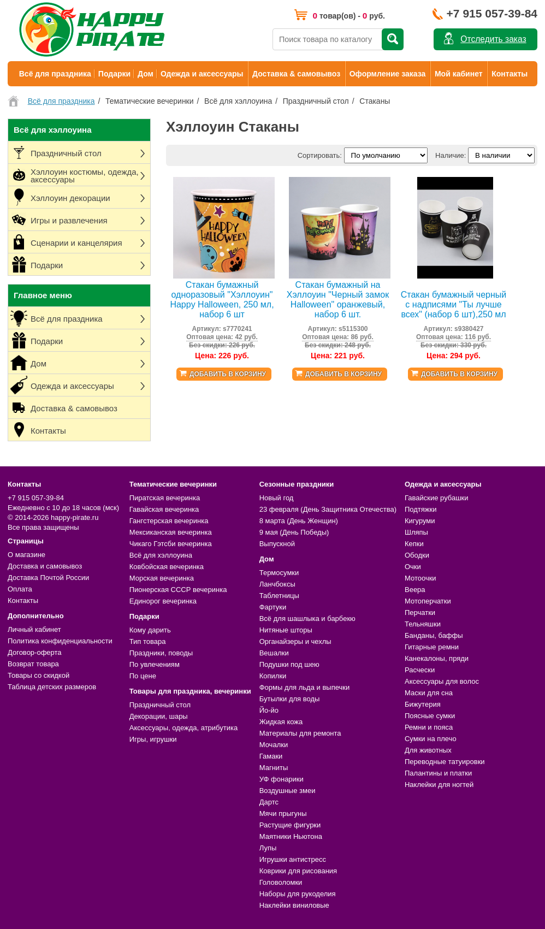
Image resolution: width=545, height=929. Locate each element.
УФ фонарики (281, 779)
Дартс (269, 802)
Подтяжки (421, 509)
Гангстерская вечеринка (169, 521)
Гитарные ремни (432, 647)
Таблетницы (279, 595)
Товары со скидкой (38, 675)
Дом (145, 73)
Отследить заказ (493, 39)
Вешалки (274, 653)
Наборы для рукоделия (297, 894)
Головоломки (281, 882)
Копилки (273, 676)
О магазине (26, 555)
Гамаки (271, 756)
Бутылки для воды (289, 699)
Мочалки (273, 745)
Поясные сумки (430, 716)
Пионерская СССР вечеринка (178, 589)
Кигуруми (420, 521)
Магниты (273, 768)
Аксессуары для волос (442, 681)
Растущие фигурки (290, 825)
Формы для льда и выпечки (304, 687)
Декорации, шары (158, 716)
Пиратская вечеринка (164, 498)
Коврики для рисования (298, 871)
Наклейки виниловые (294, 905)
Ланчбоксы (277, 584)
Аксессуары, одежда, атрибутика (183, 728)
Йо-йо (269, 710)
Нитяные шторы (285, 630)
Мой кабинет (459, 73)
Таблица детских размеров (52, 687)
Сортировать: (320, 155)
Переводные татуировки (445, 762)
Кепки (414, 544)
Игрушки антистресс (292, 859)
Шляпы (416, 532)
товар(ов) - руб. (348, 15)
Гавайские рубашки (437, 498)
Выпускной (277, 544)
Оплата (20, 589)
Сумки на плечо (431, 739)
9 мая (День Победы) (294, 532)
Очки (413, 567)
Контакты (509, 73)
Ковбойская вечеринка (166, 567)
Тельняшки (423, 624)
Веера (415, 589)
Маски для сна (429, 693)
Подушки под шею (289, 664)
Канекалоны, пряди (437, 658)
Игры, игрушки (153, 739)
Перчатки (420, 612)
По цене (142, 676)
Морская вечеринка (161, 578)
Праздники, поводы (161, 653)
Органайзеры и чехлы (295, 641)
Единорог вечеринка (163, 601)
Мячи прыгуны (283, 813)
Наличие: (450, 155)
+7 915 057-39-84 (492, 13)
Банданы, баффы (434, 635)
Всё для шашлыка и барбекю (307, 618)
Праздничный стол (160, 705)
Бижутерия (423, 704)
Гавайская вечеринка (164, 509)
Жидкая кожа (281, 722)
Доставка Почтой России (48, 577)
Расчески (420, 670)
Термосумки (279, 573)
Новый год (276, 498)
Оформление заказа (387, 73)
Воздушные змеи (287, 790)
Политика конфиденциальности (60, 641)
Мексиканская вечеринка (170, 532)
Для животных (428, 750)
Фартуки (273, 607)
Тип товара (147, 641)
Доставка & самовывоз (296, 73)
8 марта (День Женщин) (298, 521)
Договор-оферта (35, 652)
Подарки (114, 73)
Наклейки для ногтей (439, 784)
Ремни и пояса (429, 727)
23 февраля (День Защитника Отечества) (327, 509)
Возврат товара (33, 664)
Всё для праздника (55, 73)
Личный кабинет (34, 629)
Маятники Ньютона (290, 836)
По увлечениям (154, 664)
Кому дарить (150, 630)
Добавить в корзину (227, 374)
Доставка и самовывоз (45, 566)
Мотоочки (420, 578)
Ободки (417, 555)
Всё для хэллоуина (160, 555)
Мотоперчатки (428, 601)
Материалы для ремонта (300, 733)
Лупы (268, 848)
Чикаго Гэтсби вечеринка (170, 544)
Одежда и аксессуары (202, 73)
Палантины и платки (438, 773)
